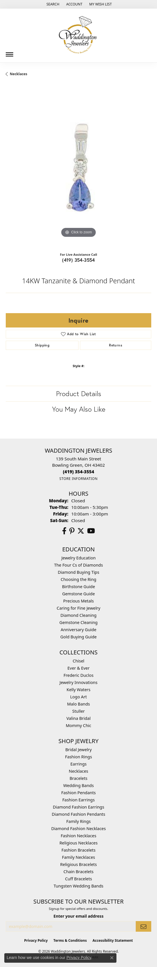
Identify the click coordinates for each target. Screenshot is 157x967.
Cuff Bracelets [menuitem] (78, 878)
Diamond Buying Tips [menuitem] (78, 572)
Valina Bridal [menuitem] (78, 718)
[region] (78, 166)
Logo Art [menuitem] (78, 696)
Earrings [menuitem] (78, 764)
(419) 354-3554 (78, 260)
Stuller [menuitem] (78, 711)
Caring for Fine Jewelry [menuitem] (78, 608)
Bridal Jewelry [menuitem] (78, 749)
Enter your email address (78, 916)
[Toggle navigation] (9, 52)
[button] (52, 4)
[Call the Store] (78, 471)
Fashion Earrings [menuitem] (78, 800)
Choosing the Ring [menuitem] (78, 579)
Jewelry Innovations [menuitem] (78, 682)
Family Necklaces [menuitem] (78, 857)
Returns (115, 345)
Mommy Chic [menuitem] (78, 725)
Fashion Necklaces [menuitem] (78, 835)
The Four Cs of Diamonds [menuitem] (78, 565)
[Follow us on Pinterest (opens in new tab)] (71, 531)
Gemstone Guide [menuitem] (78, 593)
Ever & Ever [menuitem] (79, 668)
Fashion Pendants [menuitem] (78, 792)
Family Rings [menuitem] (78, 821)
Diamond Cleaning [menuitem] (78, 615)
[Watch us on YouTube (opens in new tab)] (91, 531)
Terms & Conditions (70, 940)
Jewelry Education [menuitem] (78, 558)
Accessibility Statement (113, 940)
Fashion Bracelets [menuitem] (78, 850)
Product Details (78, 393)
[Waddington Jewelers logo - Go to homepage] (78, 35)
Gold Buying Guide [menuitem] (78, 637)
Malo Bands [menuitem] (78, 704)
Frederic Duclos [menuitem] (78, 675)
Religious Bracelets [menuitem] (78, 864)
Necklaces (18, 73)
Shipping (42, 345)
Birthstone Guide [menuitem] (78, 586)
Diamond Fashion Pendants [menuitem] (78, 814)
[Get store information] (78, 478)
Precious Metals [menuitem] (78, 601)
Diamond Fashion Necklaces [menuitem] (78, 828)
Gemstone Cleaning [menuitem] (79, 622)
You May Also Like (78, 409)
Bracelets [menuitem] (78, 778)
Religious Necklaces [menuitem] (79, 843)
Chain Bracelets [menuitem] (78, 871)
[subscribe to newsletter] (143, 926)
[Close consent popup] (112, 958)
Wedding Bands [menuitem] (78, 785)
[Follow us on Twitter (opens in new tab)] (80, 531)
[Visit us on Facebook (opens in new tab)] (64, 531)
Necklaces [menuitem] (78, 771)
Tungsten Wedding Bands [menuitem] (79, 886)
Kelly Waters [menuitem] (79, 689)
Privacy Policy (36, 940)
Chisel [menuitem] (78, 661)
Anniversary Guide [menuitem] (78, 629)
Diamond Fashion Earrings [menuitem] (78, 807)
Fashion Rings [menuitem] (78, 756)
